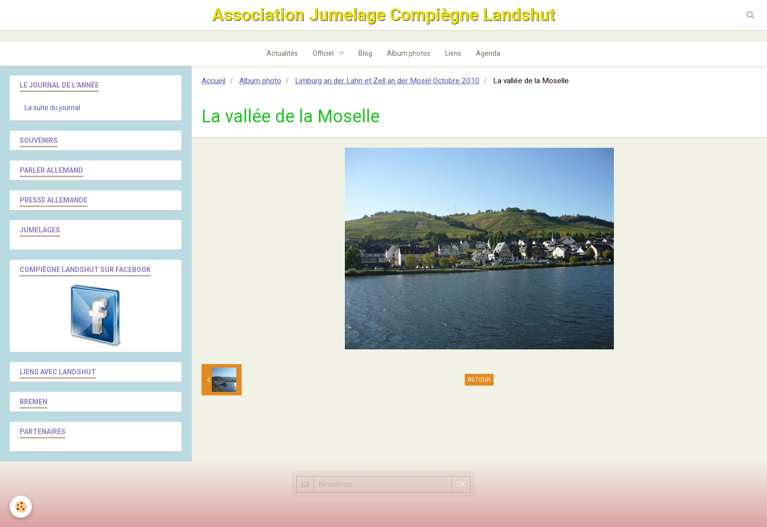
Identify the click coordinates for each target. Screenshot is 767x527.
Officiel (324, 53)
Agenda (488, 53)
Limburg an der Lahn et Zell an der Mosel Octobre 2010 (387, 80)
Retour (479, 379)
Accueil (214, 80)
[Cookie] (21, 507)
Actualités (282, 53)
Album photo (260, 80)
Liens (453, 53)
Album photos (408, 53)
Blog (365, 53)
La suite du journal (52, 108)
